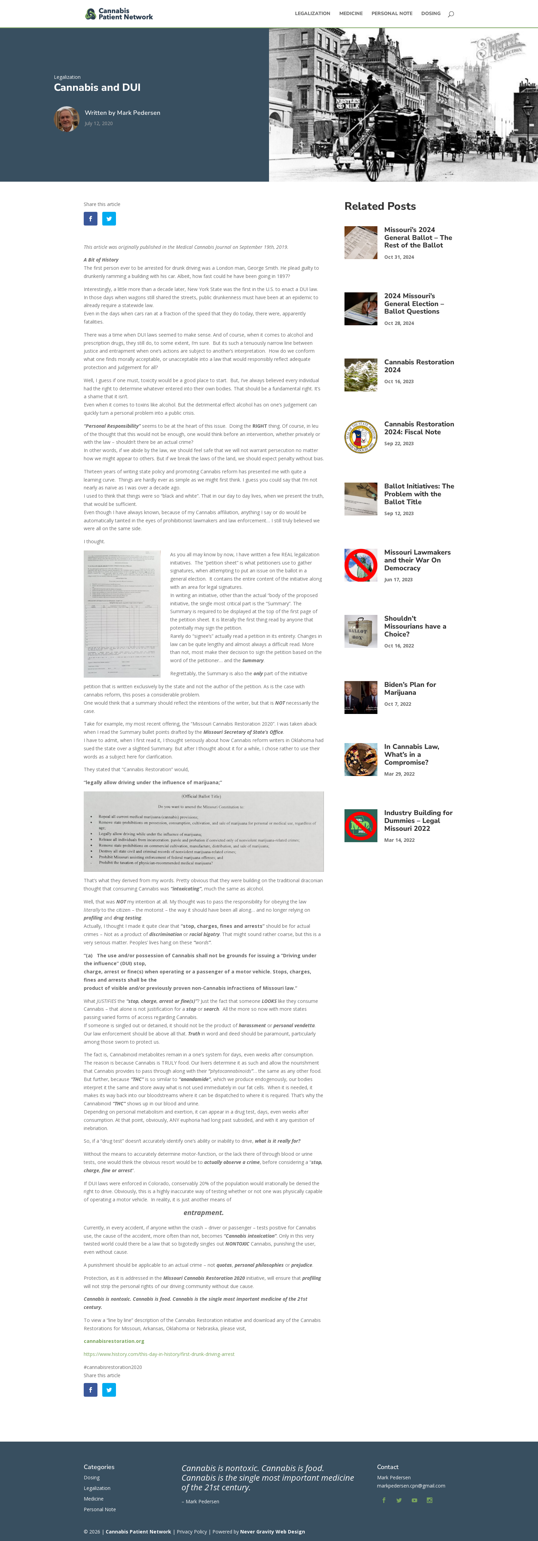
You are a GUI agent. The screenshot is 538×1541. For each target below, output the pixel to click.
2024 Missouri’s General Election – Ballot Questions (414, 303)
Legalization (312, 14)
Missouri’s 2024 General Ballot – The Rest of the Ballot (418, 237)
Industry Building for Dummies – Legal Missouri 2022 (418, 820)
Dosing (431, 14)
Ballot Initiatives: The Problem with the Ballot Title (419, 494)
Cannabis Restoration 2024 (419, 366)
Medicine (351, 14)
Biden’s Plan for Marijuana (410, 688)
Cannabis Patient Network (138, 1531)
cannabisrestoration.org (114, 1341)
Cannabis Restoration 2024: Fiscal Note (419, 428)
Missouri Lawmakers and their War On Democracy (417, 560)
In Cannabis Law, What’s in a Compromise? (411, 754)
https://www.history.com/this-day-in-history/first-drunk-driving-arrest (159, 1354)
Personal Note (392, 14)
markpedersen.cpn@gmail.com (411, 1485)
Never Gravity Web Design (272, 1531)
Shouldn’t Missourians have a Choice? (415, 626)
